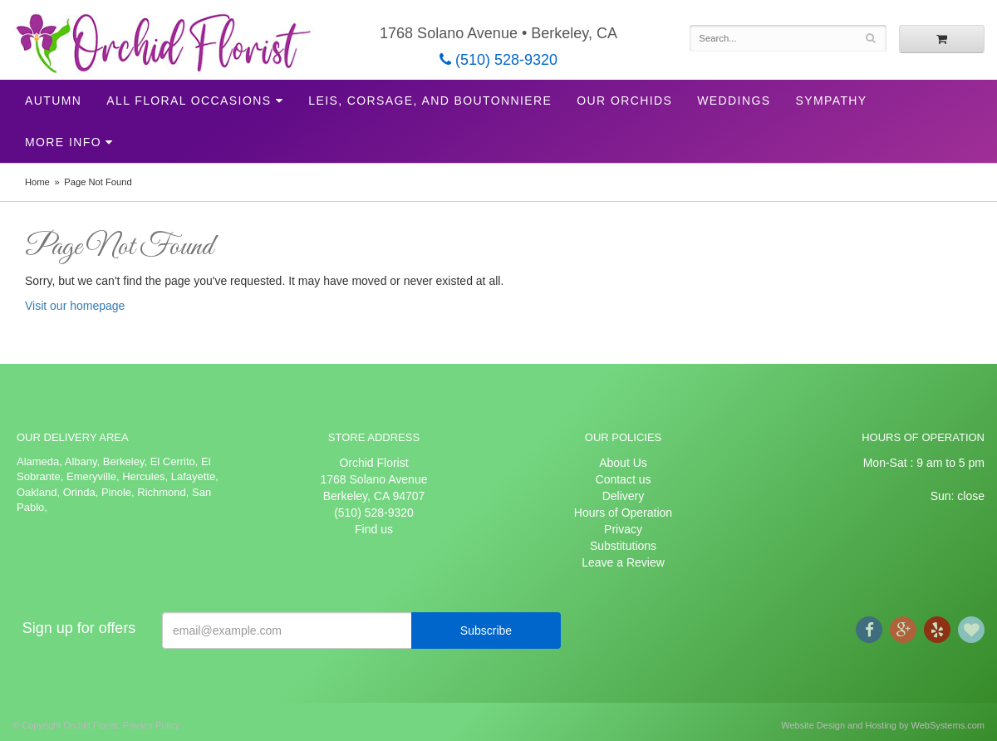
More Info (63, 142)
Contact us (623, 479)
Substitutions (623, 545)
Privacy (623, 529)
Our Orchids (624, 100)
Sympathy (831, 100)
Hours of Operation (623, 512)
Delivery (623, 496)
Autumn (53, 100)
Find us (374, 529)
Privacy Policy (151, 725)
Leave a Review (623, 562)
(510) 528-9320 (498, 60)
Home (37, 182)
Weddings (733, 100)
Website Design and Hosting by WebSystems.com (883, 725)
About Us (623, 462)
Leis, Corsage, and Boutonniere (430, 100)
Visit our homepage (75, 305)
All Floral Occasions (188, 100)
